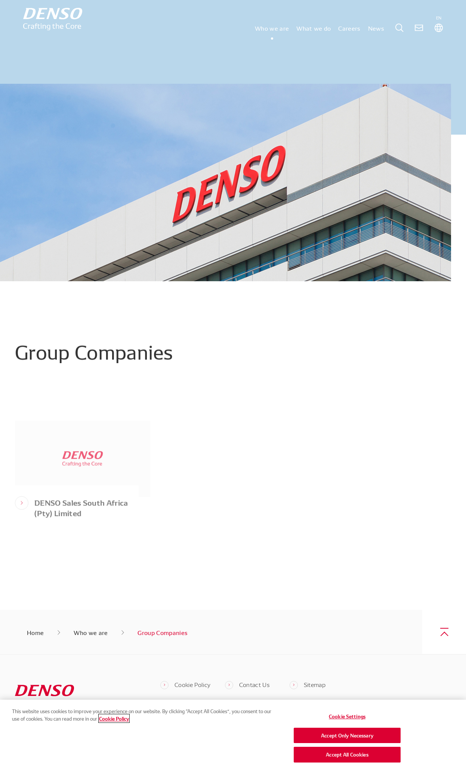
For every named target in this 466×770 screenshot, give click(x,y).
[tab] (399, 39)
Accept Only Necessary (347, 735)
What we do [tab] (313, 39)
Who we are (91, 632)
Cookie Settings (347, 716)
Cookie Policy (114, 718)
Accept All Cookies (347, 754)
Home (35, 632)
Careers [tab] (349, 39)
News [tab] (376, 39)
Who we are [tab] (272, 39)
